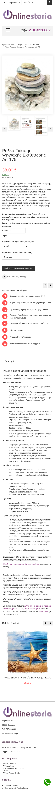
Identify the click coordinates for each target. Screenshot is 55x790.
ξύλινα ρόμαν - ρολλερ (33, 609)
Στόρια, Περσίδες (9, 764)
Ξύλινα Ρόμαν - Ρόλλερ (12, 773)
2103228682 (44, 611)
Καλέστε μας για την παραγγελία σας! (18, 268)
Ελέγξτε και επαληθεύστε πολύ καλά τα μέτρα (21, 564)
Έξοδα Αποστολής (12, 785)
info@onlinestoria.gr (10, 733)
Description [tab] (10, 361)
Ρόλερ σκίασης (9, 766)
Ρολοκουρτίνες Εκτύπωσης (13, 769)
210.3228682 (39, 30)
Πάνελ (5, 771)
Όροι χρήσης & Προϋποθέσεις (16, 788)
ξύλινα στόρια (29, 606)
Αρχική (20, 44)
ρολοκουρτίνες (17, 609)
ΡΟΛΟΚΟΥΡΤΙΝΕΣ (32, 44)
